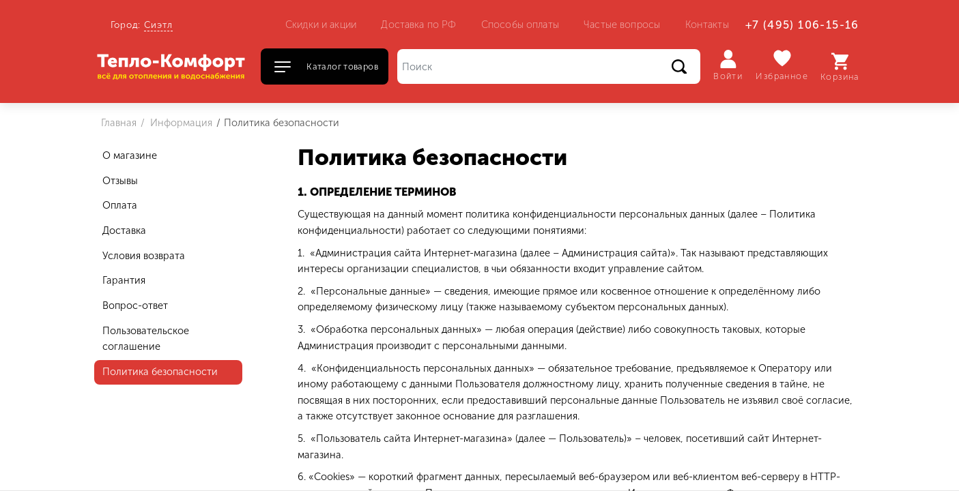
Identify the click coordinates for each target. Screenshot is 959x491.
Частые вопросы (622, 24)
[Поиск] (548, 66)
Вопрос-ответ (135, 305)
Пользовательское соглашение (145, 339)
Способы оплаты (520, 24)
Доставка (124, 230)
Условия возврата (143, 256)
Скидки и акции (320, 24)
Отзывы (120, 181)
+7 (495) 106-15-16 (802, 24)
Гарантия (123, 280)
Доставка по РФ (418, 24)
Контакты (707, 24)
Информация (179, 123)
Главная (119, 123)
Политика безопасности (160, 372)
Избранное (782, 65)
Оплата (119, 205)
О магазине (129, 155)
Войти (728, 65)
